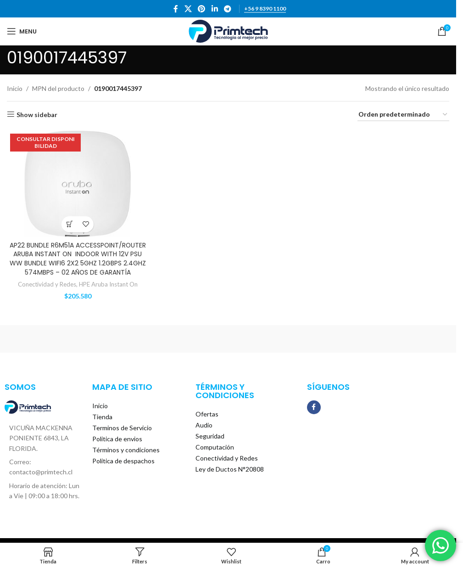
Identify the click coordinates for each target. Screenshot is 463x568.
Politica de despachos (123, 461)
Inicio (14, 88)
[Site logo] (228, 30)
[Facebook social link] (175, 9)
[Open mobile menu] (21, 31)
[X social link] (188, 9)
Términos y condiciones (126, 450)
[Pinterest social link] (201, 9)
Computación (214, 447)
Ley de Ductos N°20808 (229, 469)
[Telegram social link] (227, 9)
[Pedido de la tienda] (403, 115)
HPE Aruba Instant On (108, 284)
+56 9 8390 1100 (265, 9)
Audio (203, 425)
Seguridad (209, 436)
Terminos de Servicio (122, 428)
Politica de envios (117, 439)
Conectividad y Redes (46, 284)
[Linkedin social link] (214, 9)
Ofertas (206, 414)
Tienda (102, 417)
